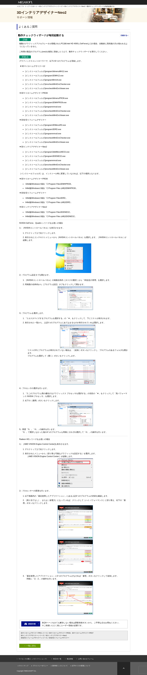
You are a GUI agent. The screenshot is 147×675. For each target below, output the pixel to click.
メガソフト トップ (23, 6)
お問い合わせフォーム (86, 659)
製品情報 (70, 659)
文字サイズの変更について (81, 666)
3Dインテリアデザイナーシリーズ (51, 6)
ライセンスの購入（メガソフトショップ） (33, 659)
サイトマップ (23, 666)
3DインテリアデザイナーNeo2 (74, 6)
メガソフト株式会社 (25, 2)
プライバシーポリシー (40, 666)
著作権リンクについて (60, 666)
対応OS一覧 (57, 659)
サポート (34, 6)
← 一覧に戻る (30, 646)
